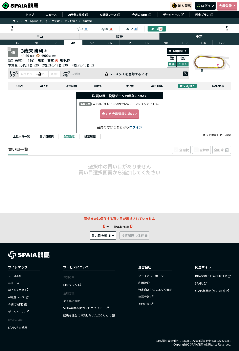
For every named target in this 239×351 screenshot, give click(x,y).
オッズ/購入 (71, 21)
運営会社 (146, 296)
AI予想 (44, 86)
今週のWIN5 (142, 15)
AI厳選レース (110, 15)
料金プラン (204, 15)
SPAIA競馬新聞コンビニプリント (86, 308)
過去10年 (156, 86)
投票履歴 (90, 136)
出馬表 (19, 86)
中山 (40, 36)
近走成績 (71, 86)
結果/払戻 (218, 86)
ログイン (205, 5)
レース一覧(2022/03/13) (33, 21)
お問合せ (146, 304)
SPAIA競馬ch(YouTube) (212, 290)
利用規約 (144, 282)
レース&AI (14, 275)
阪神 (119, 36)
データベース (173, 15)
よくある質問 (71, 301)
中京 (199, 36)
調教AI (98, 86)
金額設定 (69, 136)
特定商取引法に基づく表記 (155, 289)
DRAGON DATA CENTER (213, 276)
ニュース (51, 15)
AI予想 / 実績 (78, 15)
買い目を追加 (103, 235)
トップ (30, 15)
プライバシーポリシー (152, 275)
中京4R (56, 21)
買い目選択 (47, 136)
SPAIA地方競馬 (17, 327)
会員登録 (227, 5)
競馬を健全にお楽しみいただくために (89, 315)
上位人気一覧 (21, 136)
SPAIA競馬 (196, 344)
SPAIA (201, 283)
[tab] (21, 136)
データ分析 (126, 86)
